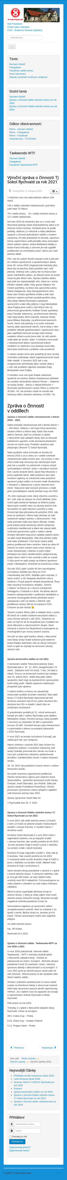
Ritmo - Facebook (18, 135)
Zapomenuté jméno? (20, 1147)
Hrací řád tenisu (17, 73)
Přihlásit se (17, 1141)
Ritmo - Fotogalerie (19, 132)
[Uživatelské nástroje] (55, 191)
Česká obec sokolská (18, 27)
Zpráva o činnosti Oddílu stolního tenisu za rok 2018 (33, 108)
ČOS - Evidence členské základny (24, 30)
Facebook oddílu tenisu (21, 70)
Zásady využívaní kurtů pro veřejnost (28, 77)
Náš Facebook (14, 23)
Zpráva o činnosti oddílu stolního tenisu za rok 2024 (32, 101)
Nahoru (59, 1173)
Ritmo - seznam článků (21, 129)
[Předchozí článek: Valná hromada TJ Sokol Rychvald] (17, 1047)
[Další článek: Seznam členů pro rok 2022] (49, 1047)
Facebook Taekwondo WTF (23, 164)
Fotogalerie (15, 67)
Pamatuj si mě (19, 1136)
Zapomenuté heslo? (19, 1150)
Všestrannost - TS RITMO (22, 138)
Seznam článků (17, 64)
